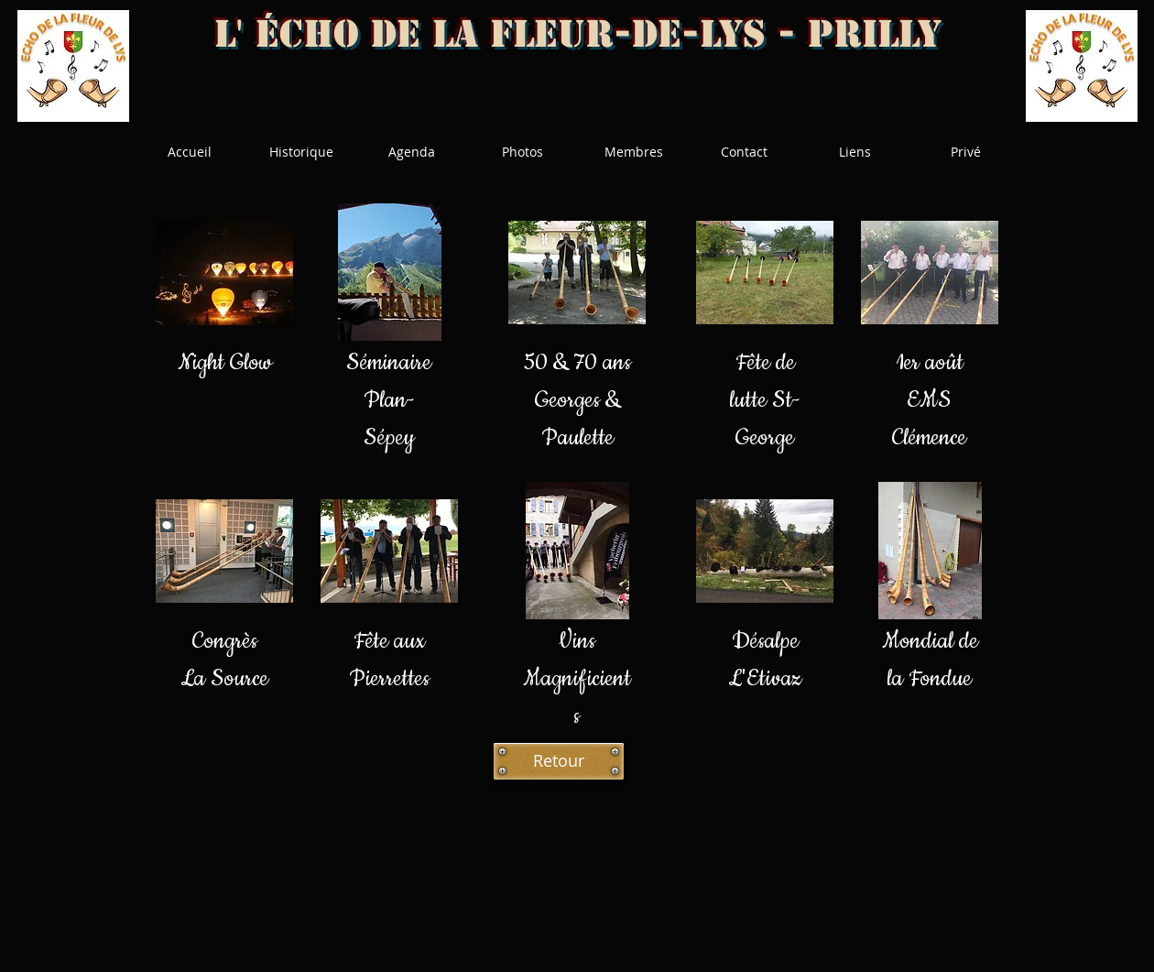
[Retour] (559, 761)
